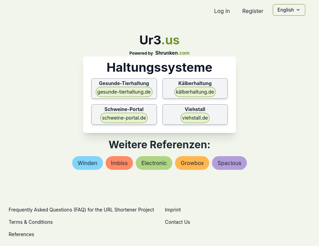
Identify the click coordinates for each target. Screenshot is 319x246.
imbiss (119, 163)
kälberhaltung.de (195, 92)
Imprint (173, 210)
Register (252, 11)
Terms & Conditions (31, 222)
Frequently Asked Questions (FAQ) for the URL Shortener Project (81, 210)
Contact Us (177, 222)
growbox (192, 163)
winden (87, 163)
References (21, 234)
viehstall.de (195, 118)
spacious (229, 163)
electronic (154, 163)
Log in (222, 11)
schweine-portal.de (124, 118)
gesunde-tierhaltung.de (124, 92)
